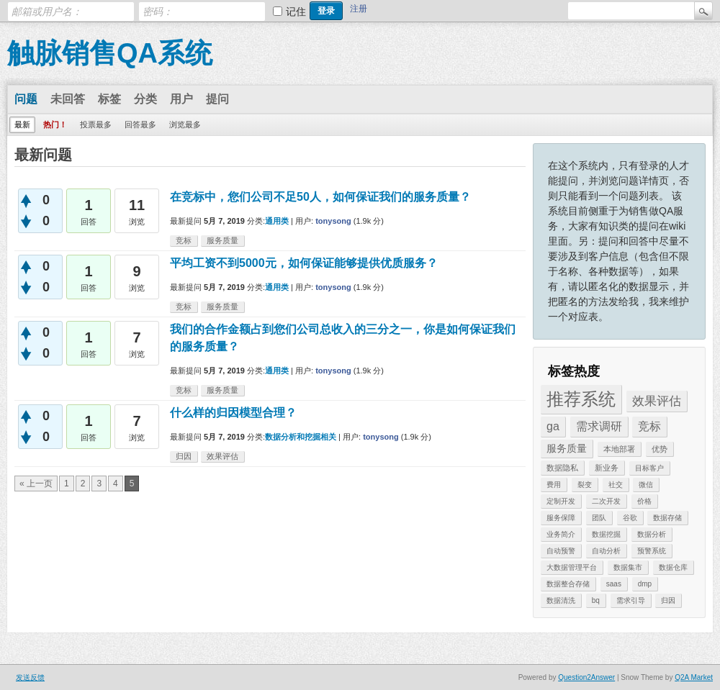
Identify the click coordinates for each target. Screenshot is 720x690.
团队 (599, 518)
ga (552, 426)
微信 (646, 485)
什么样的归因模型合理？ (233, 413)
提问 (217, 99)
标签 (109, 99)
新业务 (606, 467)
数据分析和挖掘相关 (300, 436)
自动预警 (560, 551)
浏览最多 (185, 124)
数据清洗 (560, 600)
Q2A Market (694, 677)
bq (596, 600)
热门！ (55, 124)
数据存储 (667, 518)
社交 (615, 485)
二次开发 (606, 501)
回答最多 (140, 124)
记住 (296, 11)
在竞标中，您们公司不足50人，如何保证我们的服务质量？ (320, 197)
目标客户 (649, 468)
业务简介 (560, 534)
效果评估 (656, 401)
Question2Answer (586, 677)
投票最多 (96, 124)
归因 (668, 600)
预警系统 (651, 551)
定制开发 (560, 501)
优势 (659, 449)
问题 (25, 99)
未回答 (67, 99)
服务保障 (560, 518)
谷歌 (630, 518)
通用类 (277, 221)
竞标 (649, 426)
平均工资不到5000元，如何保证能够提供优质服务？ (304, 263)
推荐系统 (581, 399)
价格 (644, 501)
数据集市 (627, 567)
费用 (553, 485)
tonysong (333, 221)
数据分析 (651, 534)
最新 (22, 124)
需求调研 (599, 426)
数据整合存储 (568, 584)
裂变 (584, 485)
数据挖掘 (606, 534)
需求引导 (630, 600)
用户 (181, 99)
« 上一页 (36, 483)
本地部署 (619, 449)
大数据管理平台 (571, 567)
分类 (145, 99)
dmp (645, 584)
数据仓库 (673, 567)
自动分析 (606, 551)
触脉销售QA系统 (109, 53)
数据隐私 (562, 467)
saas (613, 584)
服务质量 (566, 448)
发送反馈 (30, 677)
